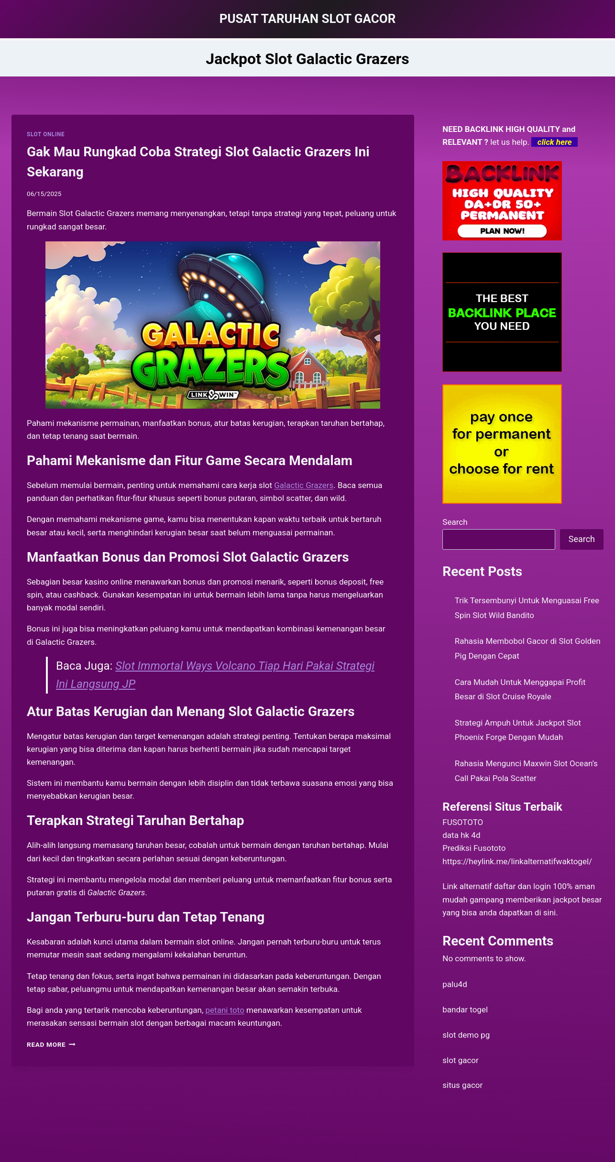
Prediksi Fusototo (473, 848)
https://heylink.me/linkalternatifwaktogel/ (517, 861)
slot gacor (460, 1060)
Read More (51, 1044)
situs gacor (462, 1085)
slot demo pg (466, 1035)
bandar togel (465, 1009)
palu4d (454, 984)
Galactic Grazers (303, 485)
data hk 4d (461, 835)
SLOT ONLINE (46, 134)
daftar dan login (522, 886)
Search (454, 522)
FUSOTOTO (462, 822)
